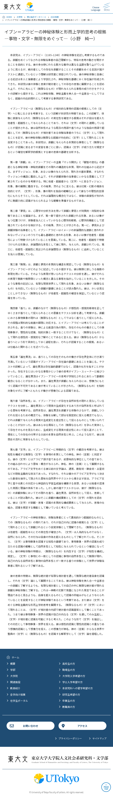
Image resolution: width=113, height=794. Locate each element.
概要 (12, 663)
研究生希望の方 (71, 694)
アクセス (82, 726)
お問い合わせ (30, 726)
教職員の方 (68, 707)
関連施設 (15, 682)
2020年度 (55, 17)
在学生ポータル (19, 700)
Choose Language (95, 8)
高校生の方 (68, 663)
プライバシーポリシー (70, 738)
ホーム (15, 657)
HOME (9, 17)
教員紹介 (15, 688)
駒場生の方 (68, 669)
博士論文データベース (36, 17)
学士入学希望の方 (72, 682)
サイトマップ (99, 738)
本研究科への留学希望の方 (77, 688)
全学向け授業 (17, 694)
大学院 (19, 17)
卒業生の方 (68, 700)
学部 (12, 669)
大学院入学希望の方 (73, 676)
